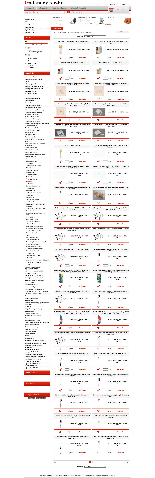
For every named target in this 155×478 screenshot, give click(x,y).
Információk (78, 475)
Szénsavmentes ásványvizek (35, 249)
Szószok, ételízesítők (32, 251)
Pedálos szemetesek (31, 298)
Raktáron (30, 66)
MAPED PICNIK (32, 59)
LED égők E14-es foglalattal (34, 275)
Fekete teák (29, 184)
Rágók (28, 235)
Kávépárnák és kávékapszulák (35, 208)
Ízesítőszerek (30, 202)
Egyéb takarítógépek (31, 128)
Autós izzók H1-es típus (32, 116)
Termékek (43, 475)
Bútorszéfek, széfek (31, 125)
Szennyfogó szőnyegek (32, 320)
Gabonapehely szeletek (33, 186)
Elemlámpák (29, 132)
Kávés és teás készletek (33, 211)
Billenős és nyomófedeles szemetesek (37, 123)
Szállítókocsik (29, 311)
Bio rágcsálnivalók (31, 161)
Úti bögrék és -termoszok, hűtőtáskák (37, 260)
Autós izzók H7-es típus (32, 121)
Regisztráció (50, 475)
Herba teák (29, 195)
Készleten (30, 50)
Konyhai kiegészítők (32, 219)
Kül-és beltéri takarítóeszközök (34, 271)
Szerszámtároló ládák (32, 324)
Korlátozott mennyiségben (35, 52)
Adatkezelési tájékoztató (108, 475)
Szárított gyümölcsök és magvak (36, 242)
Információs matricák (31, 150)
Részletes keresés (64, 475)
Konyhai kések (30, 217)
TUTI (29, 60)
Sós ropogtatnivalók (32, 237)
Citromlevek (29, 163)
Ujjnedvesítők (29, 338)
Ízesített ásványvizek (32, 199)
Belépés (112, 4)
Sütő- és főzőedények (32, 239)
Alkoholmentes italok (32, 159)
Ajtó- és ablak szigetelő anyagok (35, 110)
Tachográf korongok (31, 329)
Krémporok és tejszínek (33, 221)
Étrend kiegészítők (31, 179)
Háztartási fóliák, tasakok (33, 193)
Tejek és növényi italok (33, 255)
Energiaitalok (30, 172)
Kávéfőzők (29, 206)
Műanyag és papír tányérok (34, 228)
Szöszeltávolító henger (32, 327)
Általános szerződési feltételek (91, 475)
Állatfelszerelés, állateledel (33, 112)
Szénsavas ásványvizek (33, 246)
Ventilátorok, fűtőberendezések (34, 340)
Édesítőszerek (30, 168)
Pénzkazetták (29, 300)
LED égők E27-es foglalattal (34, 278)
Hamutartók (28, 141)
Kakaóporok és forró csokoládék (36, 204)
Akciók (27, 81)
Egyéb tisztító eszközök (32, 130)
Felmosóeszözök (30, 137)
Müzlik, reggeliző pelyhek (33, 230)
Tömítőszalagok (30, 334)
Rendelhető (31, 67)
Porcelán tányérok (31, 233)
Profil (72, 475)
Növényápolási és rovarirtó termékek (36, 291)
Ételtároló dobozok (31, 177)
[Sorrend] (95, 36)
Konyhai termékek (80, 32)
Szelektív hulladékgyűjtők (33, 315)
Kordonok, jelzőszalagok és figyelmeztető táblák (33, 268)
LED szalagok (29, 282)
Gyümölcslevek (30, 188)
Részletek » (108, 24)
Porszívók (28, 306)
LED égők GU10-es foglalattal (34, 280)
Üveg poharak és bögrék (33, 262)
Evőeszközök (30, 181)
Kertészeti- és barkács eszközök (35, 154)
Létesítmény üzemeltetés (67, 32)
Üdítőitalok (29, 258)
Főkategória (57, 32)
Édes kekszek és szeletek (34, 165)
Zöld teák (29, 264)
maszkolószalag (30, 287)
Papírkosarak (29, 296)
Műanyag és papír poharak (34, 226)
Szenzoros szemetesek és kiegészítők (37, 322)
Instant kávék (30, 197)
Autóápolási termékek (32, 114)
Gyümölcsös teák (31, 190)
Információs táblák (31, 152)
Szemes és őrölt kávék (33, 244)
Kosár (56, 475)
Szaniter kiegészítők (31, 313)
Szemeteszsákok (30, 318)
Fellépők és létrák (30, 135)
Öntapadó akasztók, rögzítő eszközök (37, 293)
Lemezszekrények (31, 284)
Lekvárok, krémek (31, 224)
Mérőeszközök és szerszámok (34, 289)
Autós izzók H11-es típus (33, 119)
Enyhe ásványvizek (32, 174)
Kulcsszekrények (30, 273)
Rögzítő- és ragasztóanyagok (34, 309)
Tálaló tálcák (30, 253)
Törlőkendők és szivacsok (33, 336)
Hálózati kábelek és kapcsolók (34, 139)
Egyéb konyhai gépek (32, 170)
